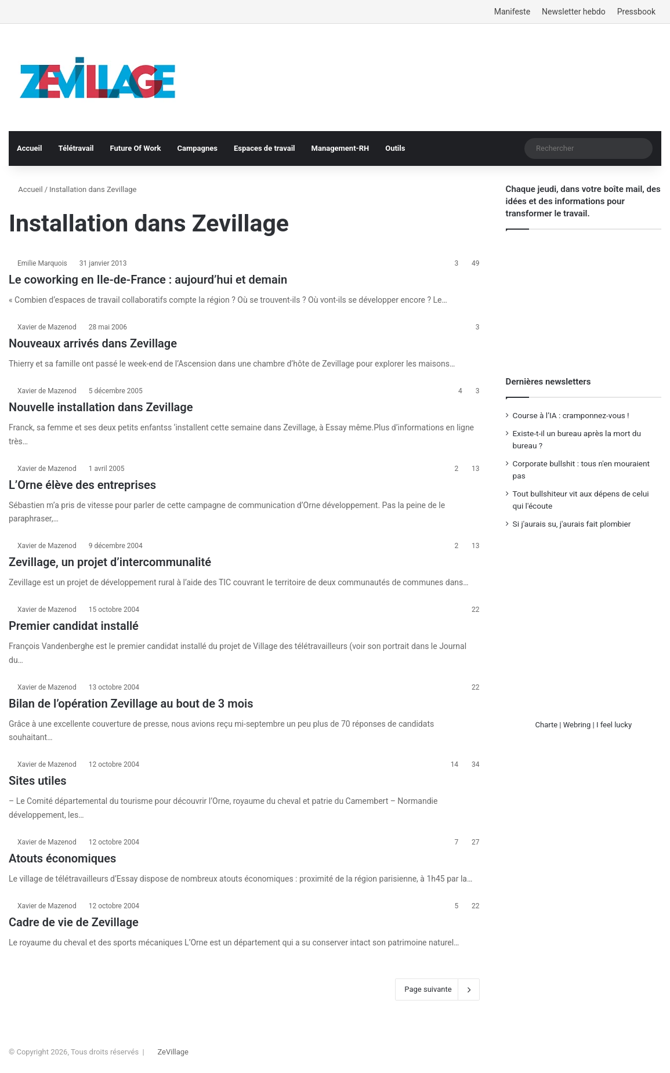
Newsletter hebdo (574, 11)
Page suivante (437, 989)
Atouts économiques (62, 858)
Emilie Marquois (42, 263)
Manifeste (512, 11)
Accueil (29, 148)
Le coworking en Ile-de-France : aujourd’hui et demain (148, 280)
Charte (546, 724)
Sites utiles (37, 781)
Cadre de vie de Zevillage (74, 922)
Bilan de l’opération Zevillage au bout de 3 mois (131, 703)
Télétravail (75, 148)
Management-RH (341, 148)
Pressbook (636, 11)
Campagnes (197, 148)
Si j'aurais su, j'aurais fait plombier (572, 523)
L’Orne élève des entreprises (82, 485)
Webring (577, 724)
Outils (395, 148)
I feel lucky (614, 724)
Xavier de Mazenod (47, 327)
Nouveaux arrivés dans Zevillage (93, 343)
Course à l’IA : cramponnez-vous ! (571, 415)
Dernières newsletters (548, 381)
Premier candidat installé (74, 626)
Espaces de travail (264, 148)
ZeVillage (173, 1051)
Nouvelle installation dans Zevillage (101, 407)
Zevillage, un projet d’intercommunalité (110, 562)
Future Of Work (135, 148)
